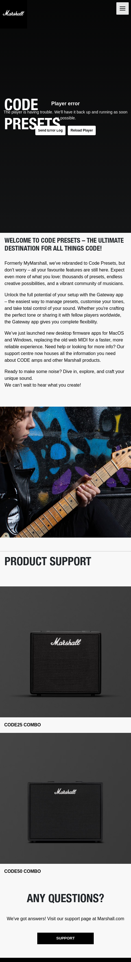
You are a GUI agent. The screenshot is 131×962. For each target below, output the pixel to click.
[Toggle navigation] (122, 8)
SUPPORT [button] (65, 938)
